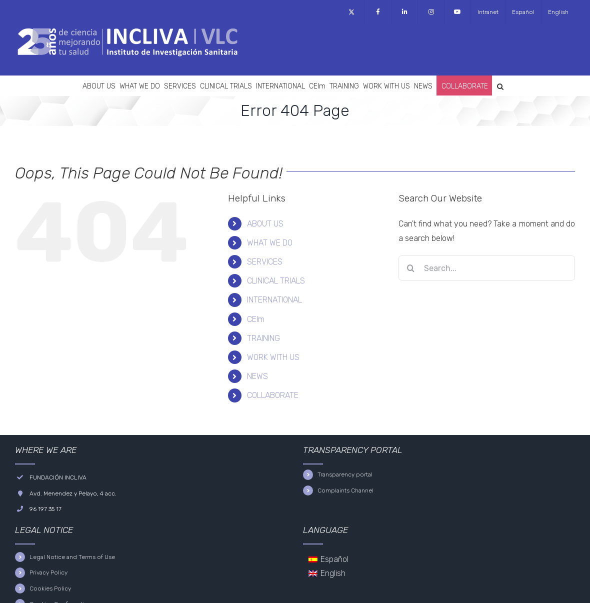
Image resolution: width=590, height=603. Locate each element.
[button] (500, 86)
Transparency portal (345, 474)
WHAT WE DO (269, 243)
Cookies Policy (50, 588)
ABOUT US (265, 223)
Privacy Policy (49, 572)
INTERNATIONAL (274, 299)
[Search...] (486, 268)
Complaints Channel (346, 490)
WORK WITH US (273, 357)
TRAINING (263, 338)
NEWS (257, 376)
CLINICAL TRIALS (276, 281)
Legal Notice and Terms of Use (72, 557)
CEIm (255, 319)
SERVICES (264, 261)
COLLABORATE (272, 395)
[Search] (411, 268)
